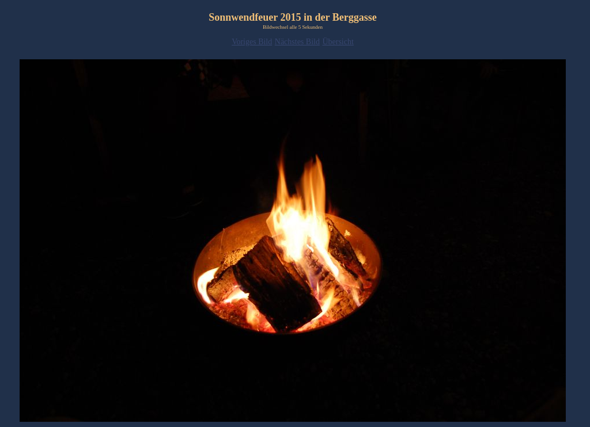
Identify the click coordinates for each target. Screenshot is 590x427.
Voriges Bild (252, 41)
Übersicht (337, 41)
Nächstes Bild (297, 41)
